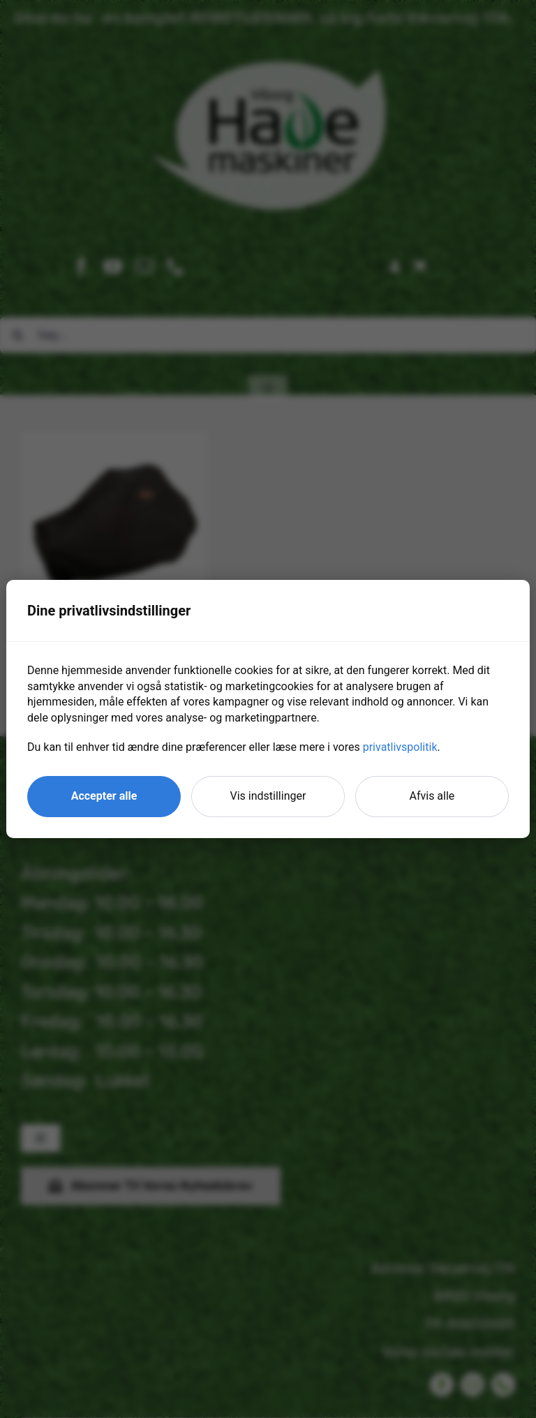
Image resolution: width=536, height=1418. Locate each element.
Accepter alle (104, 796)
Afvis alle (432, 796)
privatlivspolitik (400, 747)
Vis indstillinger (268, 796)
